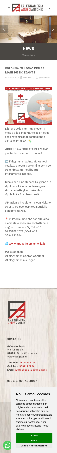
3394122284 (27, 366)
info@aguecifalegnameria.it (31, 369)
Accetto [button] (34, 435)
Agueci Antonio (43, 78)
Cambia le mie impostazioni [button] (34, 445)
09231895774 (27, 362)
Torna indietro (28, 55)
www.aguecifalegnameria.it (27, 243)
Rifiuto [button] (34, 440)
